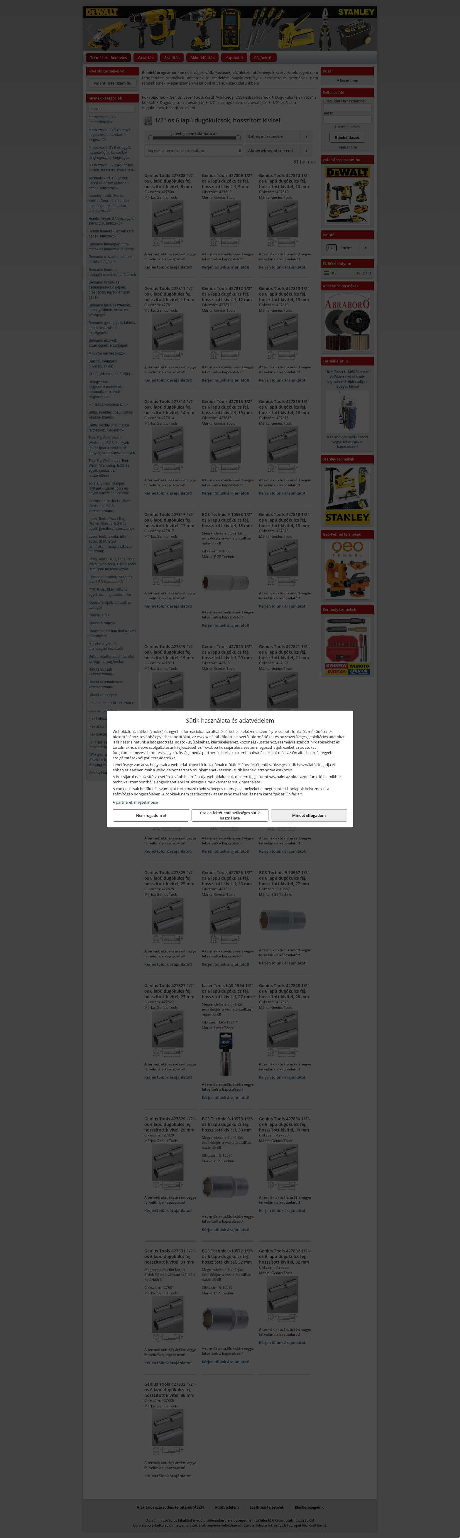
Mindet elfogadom (309, 815)
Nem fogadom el (151, 815)
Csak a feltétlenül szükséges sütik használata (230, 815)
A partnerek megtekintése (135, 802)
